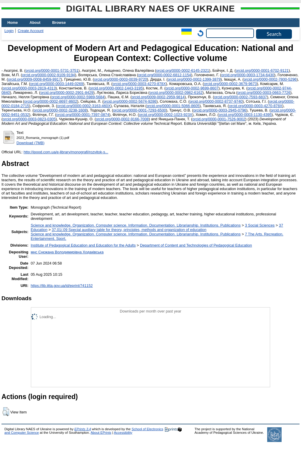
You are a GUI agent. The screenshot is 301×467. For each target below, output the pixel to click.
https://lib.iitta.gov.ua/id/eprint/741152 (62, 285)
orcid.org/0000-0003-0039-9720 (120, 79)
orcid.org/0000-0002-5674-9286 (129, 101)
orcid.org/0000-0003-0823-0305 (29, 119)
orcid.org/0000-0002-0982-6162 (176, 92)
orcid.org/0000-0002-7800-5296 (270, 79)
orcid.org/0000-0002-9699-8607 (191, 88)
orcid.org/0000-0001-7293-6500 (139, 110)
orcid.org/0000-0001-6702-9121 (262, 70)
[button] (5, 411)
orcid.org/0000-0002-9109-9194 (48, 75)
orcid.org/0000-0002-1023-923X (165, 114)
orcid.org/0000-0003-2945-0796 (219, 110)
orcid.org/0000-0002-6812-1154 (164, 75)
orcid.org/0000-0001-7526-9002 (218, 119)
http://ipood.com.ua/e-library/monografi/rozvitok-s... (66, 152)
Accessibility (123, 432)
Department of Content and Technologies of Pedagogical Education (196, 245)
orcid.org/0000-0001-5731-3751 (52, 70)
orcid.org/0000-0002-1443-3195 (116, 88)
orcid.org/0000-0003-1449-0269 (56, 84)
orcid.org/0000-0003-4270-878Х (139, 84)
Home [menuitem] (12, 22)
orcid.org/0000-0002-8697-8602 (50, 101)
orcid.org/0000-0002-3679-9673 (230, 84)
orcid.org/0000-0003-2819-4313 (29, 88)
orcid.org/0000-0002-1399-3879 (194, 79)
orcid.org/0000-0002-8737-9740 (216, 101)
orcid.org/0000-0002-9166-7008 (122, 119)
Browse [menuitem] (59, 22)
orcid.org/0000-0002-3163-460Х (84, 106)
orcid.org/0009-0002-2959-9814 (158, 97)
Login (9, 31)
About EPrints (101, 432)
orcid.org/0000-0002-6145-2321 (182, 70)
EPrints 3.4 (82, 429)
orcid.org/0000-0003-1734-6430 (247, 75)
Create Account (31, 31)
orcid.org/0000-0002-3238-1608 (60, 110)
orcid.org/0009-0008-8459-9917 (34, 79)
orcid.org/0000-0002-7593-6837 (240, 97)
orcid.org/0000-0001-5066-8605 (173, 106)
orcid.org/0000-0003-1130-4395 (245, 114)
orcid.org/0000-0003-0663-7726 (264, 92)
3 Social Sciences (260, 225)
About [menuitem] (35, 22)
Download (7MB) (30, 143)
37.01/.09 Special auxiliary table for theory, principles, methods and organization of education (129, 229)
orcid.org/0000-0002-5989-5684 (77, 97)
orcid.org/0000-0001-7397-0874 (82, 114)
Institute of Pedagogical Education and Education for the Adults (83, 245)
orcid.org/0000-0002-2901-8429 (66, 92)
